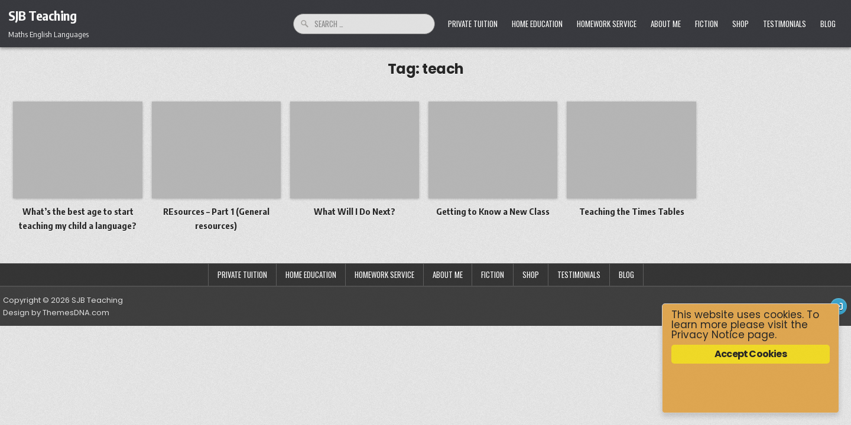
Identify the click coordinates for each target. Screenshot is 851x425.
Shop (740, 24)
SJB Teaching (42, 15)
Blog (828, 24)
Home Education (537, 24)
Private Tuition (473, 24)
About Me (666, 24)
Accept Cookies (750, 354)
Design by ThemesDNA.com (56, 312)
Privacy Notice (708, 335)
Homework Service (606, 24)
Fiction (706, 24)
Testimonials (784, 24)
